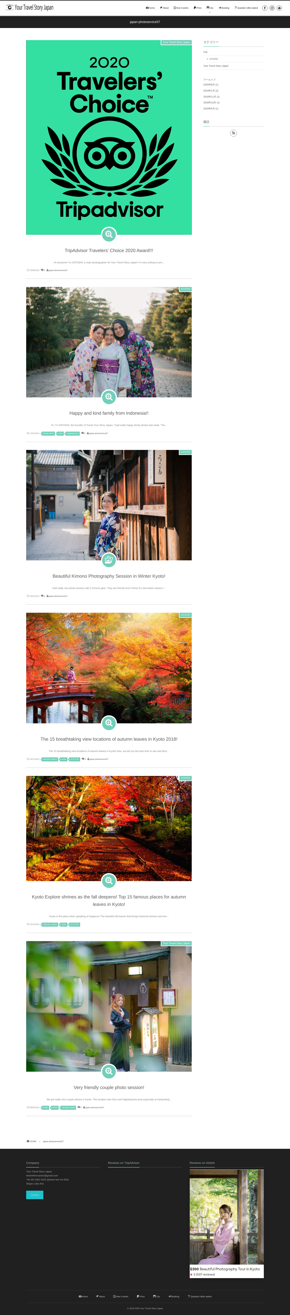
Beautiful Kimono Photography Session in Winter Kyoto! (109, 578)
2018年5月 (209, 108)
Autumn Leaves (50, 761)
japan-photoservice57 (58, 270)
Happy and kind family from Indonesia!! (108, 415)
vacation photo (68, 1109)
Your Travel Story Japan (176, 42)
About (164, 8)
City (209, 8)
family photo (48, 435)
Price (197, 8)
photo (55, 1109)
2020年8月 (209, 84)
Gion (60, 435)
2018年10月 (209, 102)
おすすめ (75, 761)
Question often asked (246, 8)
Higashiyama (72, 435)
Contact (35, 1195)
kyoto (63, 761)
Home (150, 8)
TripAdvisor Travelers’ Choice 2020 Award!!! (109, 250)
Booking (223, 8)
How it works (180, 8)
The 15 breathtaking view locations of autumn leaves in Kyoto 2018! (108, 741)
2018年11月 (209, 96)
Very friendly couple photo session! (109, 1089)
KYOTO (185, 291)
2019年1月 (209, 90)
